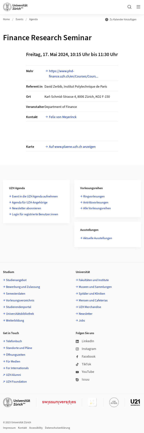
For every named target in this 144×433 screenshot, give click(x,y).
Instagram (86, 349)
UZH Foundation (16, 382)
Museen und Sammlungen (95, 287)
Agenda (33, 19)
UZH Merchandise (90, 307)
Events (19, 19)
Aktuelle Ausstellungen (97, 238)
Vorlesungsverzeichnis (20, 300)
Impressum (9, 428)
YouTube (85, 371)
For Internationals (17, 368)
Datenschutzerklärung (57, 428)
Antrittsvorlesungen (95, 202)
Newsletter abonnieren (26, 208)
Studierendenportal (18, 307)
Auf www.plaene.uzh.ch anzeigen (72, 146)
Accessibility (36, 428)
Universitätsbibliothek (20, 314)
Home (6, 19)
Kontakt (22, 428)
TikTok (83, 364)
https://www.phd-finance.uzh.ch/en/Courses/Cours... (73, 74)
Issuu (82, 379)
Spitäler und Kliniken (92, 294)
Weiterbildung (15, 320)
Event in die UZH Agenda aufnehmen (35, 196)
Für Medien (13, 361)
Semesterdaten (15, 294)
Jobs (82, 320)
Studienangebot (16, 280)
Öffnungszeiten (15, 355)
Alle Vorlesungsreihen (97, 208)
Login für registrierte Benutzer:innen (35, 214)
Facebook (85, 356)
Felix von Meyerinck (62, 117)
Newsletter (85, 314)
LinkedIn (85, 341)
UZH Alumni (13, 375)
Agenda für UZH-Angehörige (29, 202)
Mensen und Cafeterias (93, 300)
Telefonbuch (14, 341)
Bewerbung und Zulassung (23, 287)
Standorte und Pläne (19, 348)
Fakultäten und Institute (94, 280)
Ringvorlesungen (94, 196)
